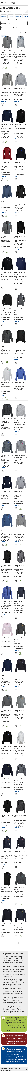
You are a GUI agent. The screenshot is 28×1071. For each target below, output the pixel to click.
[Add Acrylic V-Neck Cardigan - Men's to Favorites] (16, 179)
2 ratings (16, 542)
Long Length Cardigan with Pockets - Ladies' (6, 569)
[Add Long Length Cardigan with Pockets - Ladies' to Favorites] (2, 581)
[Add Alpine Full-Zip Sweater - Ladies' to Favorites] (16, 324)
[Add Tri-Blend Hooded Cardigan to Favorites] (16, 581)
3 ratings (3, 505)
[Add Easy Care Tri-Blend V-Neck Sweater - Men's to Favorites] (16, 545)
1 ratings (3, 65)
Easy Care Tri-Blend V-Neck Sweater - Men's (20, 533)
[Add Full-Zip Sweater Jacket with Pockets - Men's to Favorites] (16, 435)
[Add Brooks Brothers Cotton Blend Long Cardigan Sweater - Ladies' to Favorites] (2, 617)
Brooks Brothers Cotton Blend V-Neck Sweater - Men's (7, 782)
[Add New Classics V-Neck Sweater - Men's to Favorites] (2, 726)
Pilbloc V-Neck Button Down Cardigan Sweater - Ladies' (20, 56)
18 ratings (3, 176)
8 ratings (16, 285)
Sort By (13, 28)
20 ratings (17, 176)
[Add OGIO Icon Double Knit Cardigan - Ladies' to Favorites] (16, 903)
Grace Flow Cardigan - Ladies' (6, 387)
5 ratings (16, 321)
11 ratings (17, 249)
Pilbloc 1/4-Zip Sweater (20, 92)
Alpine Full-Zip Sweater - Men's (20, 856)
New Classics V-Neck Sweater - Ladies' (19, 928)
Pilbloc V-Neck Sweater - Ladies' (20, 240)
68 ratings (3, 213)
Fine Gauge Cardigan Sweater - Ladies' (19, 606)
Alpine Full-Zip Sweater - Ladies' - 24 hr (7, 856)
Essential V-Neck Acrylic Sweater (7, 928)
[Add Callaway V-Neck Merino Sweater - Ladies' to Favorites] (2, 508)
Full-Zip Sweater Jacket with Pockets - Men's (20, 423)
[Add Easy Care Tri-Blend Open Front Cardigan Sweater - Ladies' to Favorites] (2, 68)
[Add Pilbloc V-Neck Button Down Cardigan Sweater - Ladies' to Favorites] (16, 68)
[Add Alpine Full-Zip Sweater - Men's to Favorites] (16, 867)
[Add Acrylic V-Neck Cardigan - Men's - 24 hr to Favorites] (2, 758)
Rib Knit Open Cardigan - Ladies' (20, 204)
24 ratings (17, 139)
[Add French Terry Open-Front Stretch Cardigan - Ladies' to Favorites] (16, 508)
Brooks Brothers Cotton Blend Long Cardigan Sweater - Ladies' (7, 605)
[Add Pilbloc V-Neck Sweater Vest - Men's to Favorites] (2, 903)
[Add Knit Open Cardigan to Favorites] (2, 216)
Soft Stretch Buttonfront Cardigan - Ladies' (7, 168)
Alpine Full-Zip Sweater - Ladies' (20, 313)
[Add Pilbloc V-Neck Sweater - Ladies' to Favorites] (16, 252)
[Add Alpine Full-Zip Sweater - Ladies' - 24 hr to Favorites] (2, 867)
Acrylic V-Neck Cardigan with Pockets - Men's (7, 313)
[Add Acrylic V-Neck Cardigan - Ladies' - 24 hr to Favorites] (16, 690)
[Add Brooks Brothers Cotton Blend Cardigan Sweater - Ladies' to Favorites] (16, 471)
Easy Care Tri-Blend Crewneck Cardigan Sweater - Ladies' (6, 130)
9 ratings (3, 900)
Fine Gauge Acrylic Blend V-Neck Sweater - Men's (20, 819)
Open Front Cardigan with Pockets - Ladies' (19, 129)
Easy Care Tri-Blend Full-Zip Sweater (20, 642)
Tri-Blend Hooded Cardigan (18, 569)
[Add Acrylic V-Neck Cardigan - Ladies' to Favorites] (2, 104)
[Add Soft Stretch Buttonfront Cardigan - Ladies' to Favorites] (2, 179)
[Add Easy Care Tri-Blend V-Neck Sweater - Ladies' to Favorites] (2, 545)
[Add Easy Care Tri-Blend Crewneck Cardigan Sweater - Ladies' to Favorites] (2, 142)
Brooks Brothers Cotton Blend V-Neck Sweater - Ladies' (7, 641)
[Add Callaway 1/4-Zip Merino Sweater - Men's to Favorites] (2, 471)
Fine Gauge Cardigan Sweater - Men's (19, 783)
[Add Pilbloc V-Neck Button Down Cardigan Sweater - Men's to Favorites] (16, 362)
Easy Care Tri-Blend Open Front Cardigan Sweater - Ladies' (7, 56)
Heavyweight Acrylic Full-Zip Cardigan (7, 277)
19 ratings (3, 101)
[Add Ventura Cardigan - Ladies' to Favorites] (16, 726)
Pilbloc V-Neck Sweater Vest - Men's (6, 892)
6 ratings (3, 321)
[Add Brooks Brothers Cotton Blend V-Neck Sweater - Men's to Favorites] (2, 794)
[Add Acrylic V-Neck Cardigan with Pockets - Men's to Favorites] (2, 324)
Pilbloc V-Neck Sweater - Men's (20, 277)
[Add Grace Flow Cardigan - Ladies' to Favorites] (2, 398)
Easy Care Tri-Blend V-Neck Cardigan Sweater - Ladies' (7, 350)
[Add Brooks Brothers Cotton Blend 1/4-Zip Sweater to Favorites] (16, 398)
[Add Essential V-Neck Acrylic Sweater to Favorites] (2, 936)
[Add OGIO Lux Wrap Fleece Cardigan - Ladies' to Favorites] (16, 758)
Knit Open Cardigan (6, 204)
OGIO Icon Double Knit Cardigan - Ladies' (20, 892)
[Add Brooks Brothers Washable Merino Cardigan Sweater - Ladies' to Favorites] (2, 435)
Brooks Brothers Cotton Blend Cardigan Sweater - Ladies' (20, 459)
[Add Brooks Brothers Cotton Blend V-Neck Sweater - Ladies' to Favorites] (2, 653)
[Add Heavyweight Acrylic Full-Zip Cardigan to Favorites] (2, 288)
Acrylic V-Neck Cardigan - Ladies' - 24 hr (20, 678)
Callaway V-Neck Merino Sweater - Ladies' (7, 496)
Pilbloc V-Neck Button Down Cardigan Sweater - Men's (20, 350)
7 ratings (16, 101)
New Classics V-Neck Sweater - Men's (6, 714)
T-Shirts (10, 16)
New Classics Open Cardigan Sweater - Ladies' (6, 241)
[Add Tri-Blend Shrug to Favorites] (2, 831)
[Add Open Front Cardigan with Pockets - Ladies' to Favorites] (16, 142)
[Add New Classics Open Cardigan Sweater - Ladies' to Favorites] (2, 252)
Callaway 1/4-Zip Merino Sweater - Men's (7, 459)
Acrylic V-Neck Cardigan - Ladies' (7, 93)
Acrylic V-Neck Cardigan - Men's (20, 167)
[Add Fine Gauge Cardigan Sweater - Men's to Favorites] (16, 794)
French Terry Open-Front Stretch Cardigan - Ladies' (20, 497)
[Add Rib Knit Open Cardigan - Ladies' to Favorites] (16, 216)
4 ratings (3, 468)
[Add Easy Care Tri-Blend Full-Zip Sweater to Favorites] (16, 653)
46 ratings (17, 65)
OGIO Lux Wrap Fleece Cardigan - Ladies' (19, 751)
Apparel (3, 16)
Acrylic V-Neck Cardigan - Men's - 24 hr (7, 751)
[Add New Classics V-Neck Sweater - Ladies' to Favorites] (16, 936)
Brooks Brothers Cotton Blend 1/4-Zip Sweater (20, 385)
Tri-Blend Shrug (5, 819)
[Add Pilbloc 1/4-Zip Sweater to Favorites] (16, 104)
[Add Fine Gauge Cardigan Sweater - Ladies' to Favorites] (16, 617)
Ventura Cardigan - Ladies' (19, 714)
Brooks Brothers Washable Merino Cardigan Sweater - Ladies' (6, 423)
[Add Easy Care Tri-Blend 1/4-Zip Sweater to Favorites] (2, 690)
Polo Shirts (18, 16)
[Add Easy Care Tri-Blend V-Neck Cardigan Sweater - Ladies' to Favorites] (2, 362)
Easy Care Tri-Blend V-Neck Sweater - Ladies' (6, 533)
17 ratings (17, 213)
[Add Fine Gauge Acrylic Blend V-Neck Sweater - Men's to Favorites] (16, 831)
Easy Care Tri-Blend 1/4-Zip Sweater (7, 678)
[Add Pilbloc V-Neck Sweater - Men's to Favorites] (16, 288)
